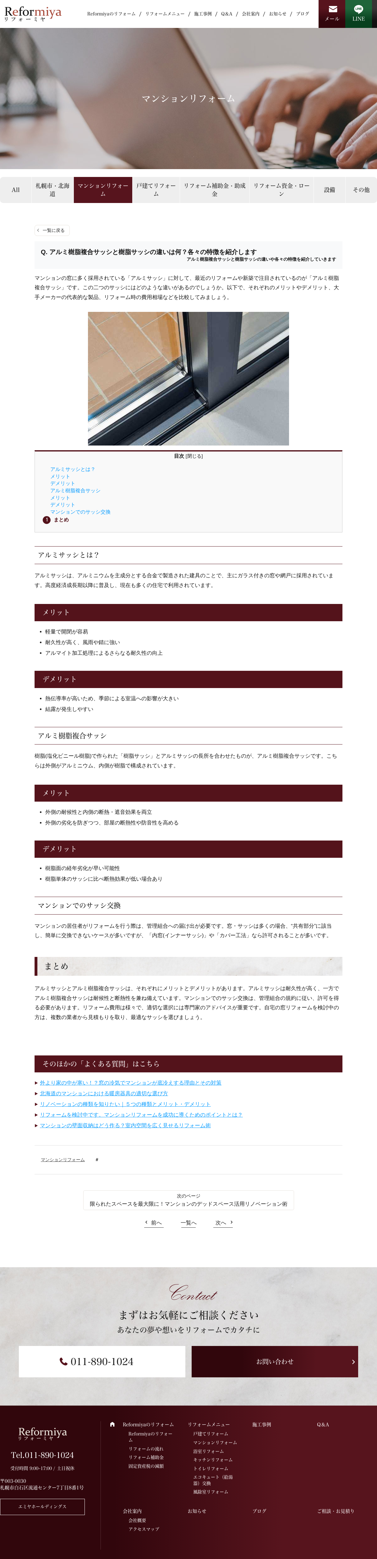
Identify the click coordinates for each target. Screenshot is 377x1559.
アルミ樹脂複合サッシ (75, 490)
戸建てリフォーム (156, 189)
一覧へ (189, 1223)
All (16, 190)
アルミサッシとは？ (73, 469)
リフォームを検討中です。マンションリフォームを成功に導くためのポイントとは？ (141, 1115)
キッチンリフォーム (213, 1460)
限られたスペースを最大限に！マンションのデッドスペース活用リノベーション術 (188, 1204)
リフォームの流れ (146, 1449)
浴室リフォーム (208, 1451)
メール (332, 18)
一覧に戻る (54, 230)
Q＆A (226, 14)
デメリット (62, 483)
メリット (60, 476)
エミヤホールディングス (42, 1506)
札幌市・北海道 (52, 189)
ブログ (302, 14)
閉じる (194, 456)
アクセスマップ (143, 1529)
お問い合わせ (275, 1362)
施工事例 (203, 14)
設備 (329, 190)
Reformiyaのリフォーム (111, 14)
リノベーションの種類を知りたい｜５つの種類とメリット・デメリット (125, 1104)
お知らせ (278, 14)
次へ (221, 1223)
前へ (156, 1223)
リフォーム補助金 (146, 1457)
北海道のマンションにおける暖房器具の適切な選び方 (104, 1094)
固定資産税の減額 (146, 1466)
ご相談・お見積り (336, 1511)
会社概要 (137, 1520)
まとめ (61, 519)
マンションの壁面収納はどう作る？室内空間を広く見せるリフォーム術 (125, 1126)
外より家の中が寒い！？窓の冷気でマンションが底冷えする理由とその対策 (130, 1083)
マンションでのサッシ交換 (80, 512)
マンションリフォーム (103, 189)
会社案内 (251, 14)
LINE (358, 18)
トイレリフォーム (210, 1468)
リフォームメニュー (165, 14)
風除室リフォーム (210, 1492)
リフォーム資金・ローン (281, 189)
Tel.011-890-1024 (42, 1455)
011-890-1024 (102, 1361)
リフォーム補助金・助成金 (214, 189)
